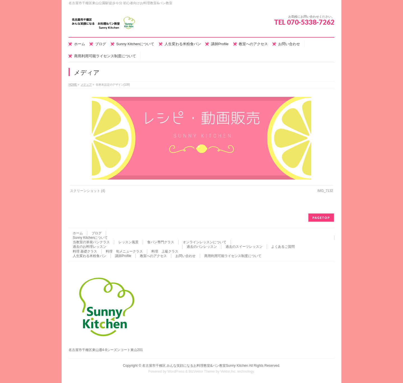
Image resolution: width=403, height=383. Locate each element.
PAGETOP (321, 217)
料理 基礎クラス (85, 251)
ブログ (97, 233)
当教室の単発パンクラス (91, 242)
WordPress (175, 371)
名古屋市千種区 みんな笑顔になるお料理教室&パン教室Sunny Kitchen (195, 366)
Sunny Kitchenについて (90, 238)
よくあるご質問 (283, 247)
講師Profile (123, 256)
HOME (73, 84)
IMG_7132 (325, 191)
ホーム (78, 233)
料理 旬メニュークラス (124, 251)
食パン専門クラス (160, 242)
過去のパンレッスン (202, 247)
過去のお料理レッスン (89, 247)
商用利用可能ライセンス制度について (232, 256)
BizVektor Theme (202, 371)
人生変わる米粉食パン (89, 256)
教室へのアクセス (153, 256)
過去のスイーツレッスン (244, 247)
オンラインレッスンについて (204, 242)
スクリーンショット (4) (87, 191)
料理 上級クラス (164, 251)
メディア (86, 84)
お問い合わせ (185, 256)
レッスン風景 (128, 242)
